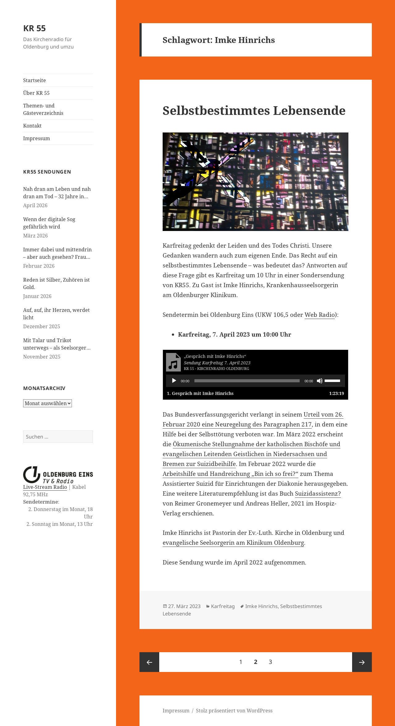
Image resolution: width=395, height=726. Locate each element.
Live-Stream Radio (45, 487)
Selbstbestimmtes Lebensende (254, 110)
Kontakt (32, 125)
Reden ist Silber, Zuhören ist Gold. (56, 283)
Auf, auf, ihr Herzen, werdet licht (56, 314)
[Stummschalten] (320, 381)
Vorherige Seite (149, 662)
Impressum (36, 138)
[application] (255, 381)
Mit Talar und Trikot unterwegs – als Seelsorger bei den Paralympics (54, 344)
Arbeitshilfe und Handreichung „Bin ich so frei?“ (230, 474)
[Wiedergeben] (174, 381)
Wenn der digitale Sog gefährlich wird (49, 223)
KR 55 (34, 28)
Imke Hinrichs (261, 606)
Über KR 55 (36, 93)
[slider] (247, 380)
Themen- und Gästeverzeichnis (43, 109)
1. (200, 393)
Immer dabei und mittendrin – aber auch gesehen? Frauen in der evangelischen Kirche (57, 253)
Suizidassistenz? (318, 493)
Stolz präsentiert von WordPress (234, 710)
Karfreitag (223, 606)
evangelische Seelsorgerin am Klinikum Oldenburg (233, 543)
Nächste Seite (362, 662)
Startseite (34, 80)
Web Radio (320, 315)
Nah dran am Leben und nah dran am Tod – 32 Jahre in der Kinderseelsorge (57, 193)
